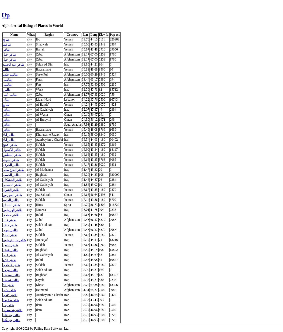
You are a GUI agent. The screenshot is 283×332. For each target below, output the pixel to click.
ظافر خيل (9, 54)
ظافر (6, 49)
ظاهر (6, 109)
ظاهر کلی (9, 290)
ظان (6, 99)
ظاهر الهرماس (12, 210)
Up (6, 15)
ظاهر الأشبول (12, 149)
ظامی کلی (10, 94)
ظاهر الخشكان (12, 180)
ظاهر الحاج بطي (13, 170)
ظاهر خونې (10, 230)
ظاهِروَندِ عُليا (11, 320)
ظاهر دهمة (10, 235)
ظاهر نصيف (11, 280)
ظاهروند (8, 305)
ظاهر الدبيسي (12, 185)
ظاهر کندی (10, 295)
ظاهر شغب (10, 245)
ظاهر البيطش (12, 154)
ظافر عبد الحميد (13, 64)
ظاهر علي (9, 255)
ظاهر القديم (11, 200)
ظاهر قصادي (11, 265)
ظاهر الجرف (11, 165)
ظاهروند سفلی (12, 310)
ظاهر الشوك (11, 190)
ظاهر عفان (10, 250)
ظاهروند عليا (11, 315)
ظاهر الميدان (11, 205)
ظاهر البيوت (11, 159)
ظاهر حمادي (11, 215)
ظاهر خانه (9, 220)
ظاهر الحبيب (11, 175)
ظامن (7, 89)
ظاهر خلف (10, 225)
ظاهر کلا (8, 285)
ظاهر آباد (9, 134)
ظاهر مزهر (10, 270)
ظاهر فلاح (9, 260)
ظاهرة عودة (11, 300)
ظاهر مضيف (11, 275)
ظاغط (7, 44)
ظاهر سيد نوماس (14, 240)
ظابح (6, 39)
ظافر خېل (9, 59)
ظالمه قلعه (10, 74)
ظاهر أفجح (10, 144)
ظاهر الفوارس (12, 195)
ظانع (6, 104)
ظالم (6, 69)
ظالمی (7, 79)
